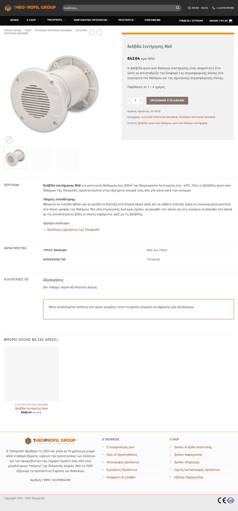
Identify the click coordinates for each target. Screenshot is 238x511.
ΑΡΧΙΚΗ (12, 20)
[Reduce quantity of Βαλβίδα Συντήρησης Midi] (129, 101)
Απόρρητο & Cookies (120, 477)
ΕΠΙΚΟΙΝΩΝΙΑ (150, 20)
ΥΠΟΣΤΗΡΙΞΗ (125, 20)
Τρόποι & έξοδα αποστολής (193, 447)
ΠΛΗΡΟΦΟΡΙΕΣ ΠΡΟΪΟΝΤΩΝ (89, 20)
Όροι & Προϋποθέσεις (121, 455)
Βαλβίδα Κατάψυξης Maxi (31, 408)
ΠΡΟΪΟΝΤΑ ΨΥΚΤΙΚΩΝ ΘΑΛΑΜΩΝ (53, 30)
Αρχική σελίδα (12, 30)
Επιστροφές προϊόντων (122, 462)
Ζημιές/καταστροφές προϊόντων (197, 470)
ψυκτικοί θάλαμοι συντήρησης (190, 123)
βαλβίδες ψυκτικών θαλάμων (154, 123)
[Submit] (177, 8)
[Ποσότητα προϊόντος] (135, 101)
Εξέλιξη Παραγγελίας (188, 477)
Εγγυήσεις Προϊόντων (121, 470)
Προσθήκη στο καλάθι (167, 100)
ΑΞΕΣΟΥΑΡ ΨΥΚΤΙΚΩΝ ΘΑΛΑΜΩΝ (159, 117)
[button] (191, 21)
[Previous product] (99, 32)
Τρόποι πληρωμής (187, 462)
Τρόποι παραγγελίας (188, 455)
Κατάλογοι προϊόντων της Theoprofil (73, 230)
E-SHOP (30, 20)
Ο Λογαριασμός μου (120, 447)
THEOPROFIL (54, 20)
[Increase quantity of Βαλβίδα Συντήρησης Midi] (141, 101)
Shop (28, 30)
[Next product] (92, 32)
